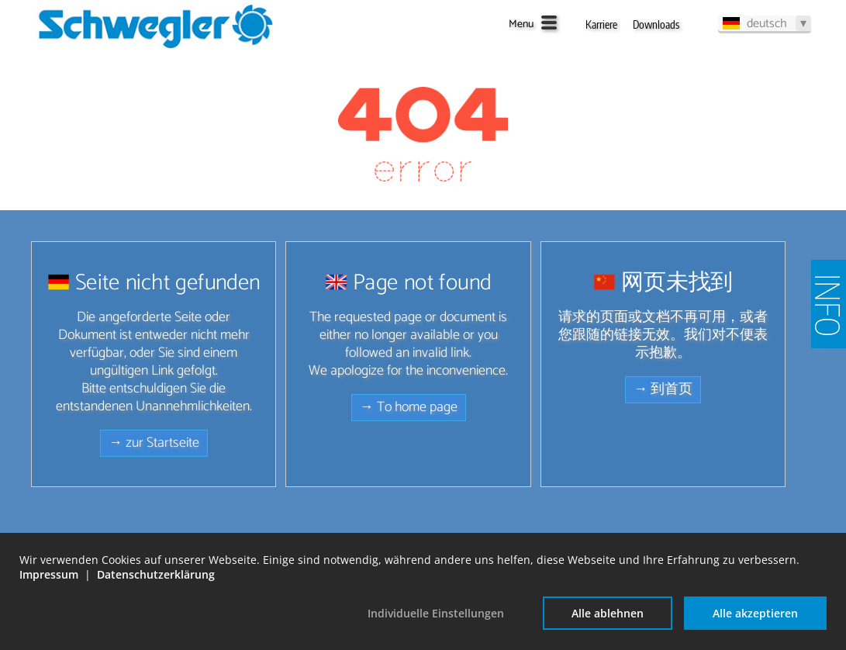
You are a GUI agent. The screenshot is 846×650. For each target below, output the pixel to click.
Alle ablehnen (607, 613)
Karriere (601, 24)
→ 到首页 (663, 389)
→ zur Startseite (154, 443)
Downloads (656, 24)
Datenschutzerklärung (156, 574)
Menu (521, 24)
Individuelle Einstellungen (436, 613)
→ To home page (409, 407)
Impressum (48, 574)
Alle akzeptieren (755, 613)
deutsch (767, 23)
